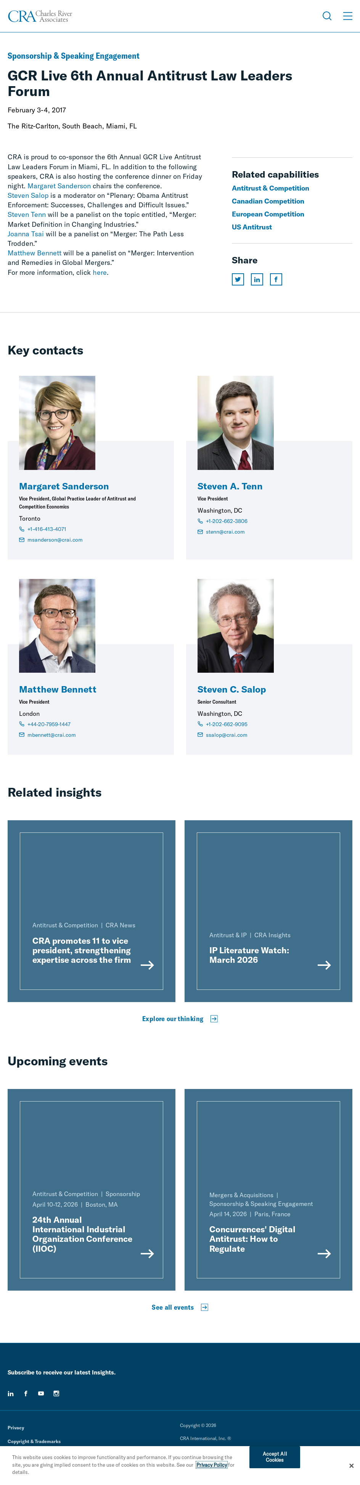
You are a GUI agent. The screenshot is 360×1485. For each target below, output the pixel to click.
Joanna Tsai (26, 233)
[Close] (351, 1466)
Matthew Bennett (34, 253)
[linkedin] (11, 1393)
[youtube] (41, 1393)
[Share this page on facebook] (276, 279)
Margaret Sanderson (59, 185)
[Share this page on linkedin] (257, 279)
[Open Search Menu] (327, 16)
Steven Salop (28, 195)
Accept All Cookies (275, 1458)
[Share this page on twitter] (238, 279)
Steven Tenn (27, 214)
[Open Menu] (347, 16)
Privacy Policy (211, 1466)
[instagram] (56, 1393)
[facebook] (26, 1393)
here (100, 272)
